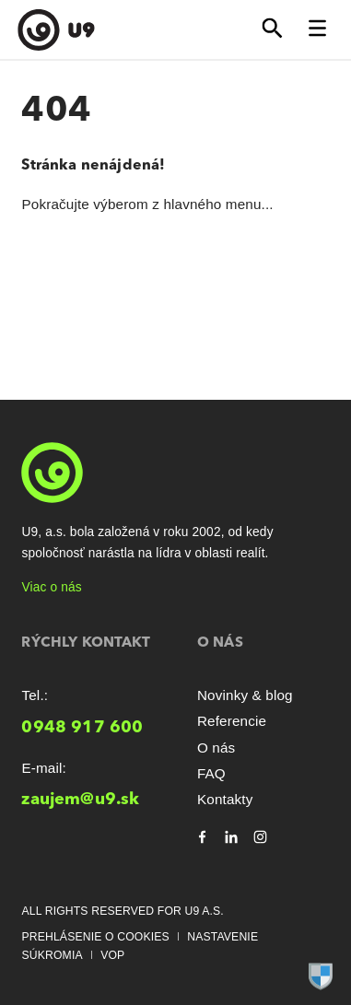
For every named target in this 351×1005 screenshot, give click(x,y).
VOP (112, 955)
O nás (216, 747)
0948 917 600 (82, 727)
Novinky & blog (245, 695)
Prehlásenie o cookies (95, 936)
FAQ (211, 773)
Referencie (231, 721)
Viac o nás (51, 587)
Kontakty (225, 799)
